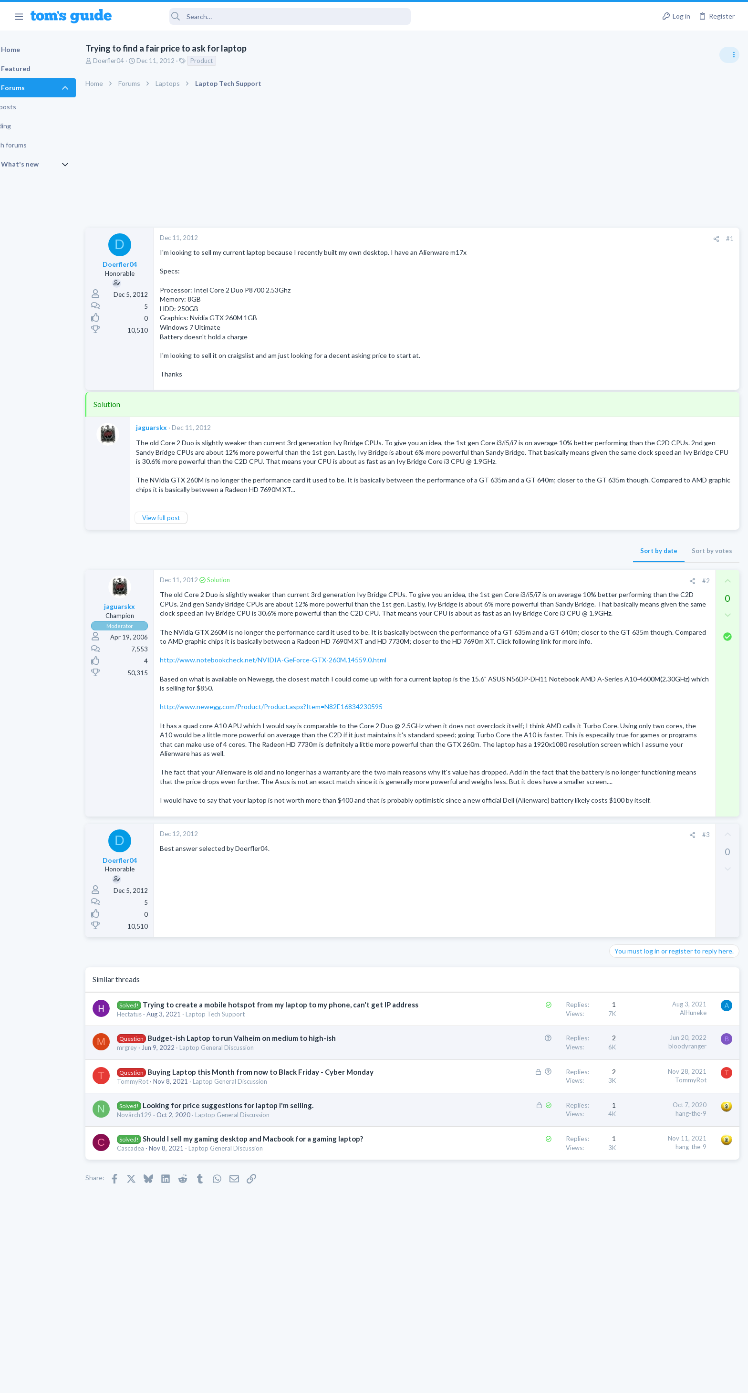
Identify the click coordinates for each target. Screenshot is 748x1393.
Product (226, 60)
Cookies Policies (338, 1380)
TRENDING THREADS (627, 519)
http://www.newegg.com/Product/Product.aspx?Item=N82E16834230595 (295, 744)
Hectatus (153, 1089)
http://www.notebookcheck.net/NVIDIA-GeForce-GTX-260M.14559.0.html (297, 697)
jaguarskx (175, 427)
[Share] (562, 238)
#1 (576, 238)
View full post (185, 527)
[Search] (268, 16)
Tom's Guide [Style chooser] (670, 1313)
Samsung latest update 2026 (670, 732)
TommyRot (157, 1167)
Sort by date (505, 560)
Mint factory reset (654, 594)
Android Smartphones (643, 621)
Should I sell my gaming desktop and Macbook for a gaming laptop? (277, 1224)
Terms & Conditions (464, 1380)
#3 (552, 900)
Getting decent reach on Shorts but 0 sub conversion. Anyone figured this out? (675, 787)
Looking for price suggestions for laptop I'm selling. (252, 1190)
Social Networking (638, 823)
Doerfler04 (132, 60)
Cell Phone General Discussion (654, 666)
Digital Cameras (635, 713)
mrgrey (151, 1123)
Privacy (398, 1380)
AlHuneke (539, 1078)
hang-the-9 (537, 1199)
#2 (552, 590)
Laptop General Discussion (241, 1123)
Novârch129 (158, 1200)
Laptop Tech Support (239, 1089)
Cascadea (154, 1233)
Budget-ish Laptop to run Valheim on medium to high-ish (266, 1113)
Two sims (627, 640)
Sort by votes (558, 560)
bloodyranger (534, 1122)
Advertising (271, 1380)
